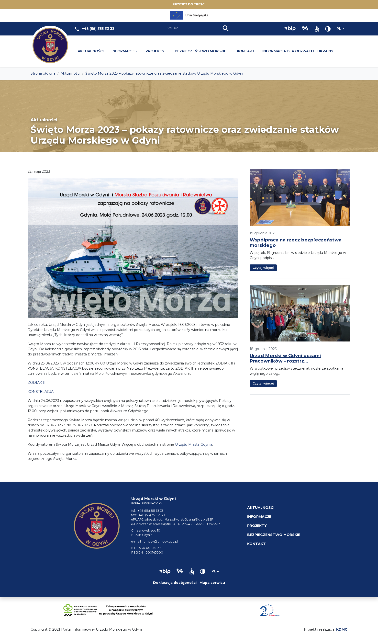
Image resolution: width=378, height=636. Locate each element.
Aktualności (91, 51)
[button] (290, 29)
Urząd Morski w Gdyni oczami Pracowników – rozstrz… (285, 358)
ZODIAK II (36, 382)
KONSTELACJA (41, 391)
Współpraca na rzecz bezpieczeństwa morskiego (296, 242)
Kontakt (246, 51)
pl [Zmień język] (339, 28)
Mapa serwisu (212, 582)
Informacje (123, 51)
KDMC (341, 629)
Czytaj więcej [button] (263, 268)
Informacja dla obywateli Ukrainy (297, 51)
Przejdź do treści (189, 4)
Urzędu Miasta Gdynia (193, 444)
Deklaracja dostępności (175, 582)
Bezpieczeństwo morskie (200, 51)
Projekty (154, 51)
